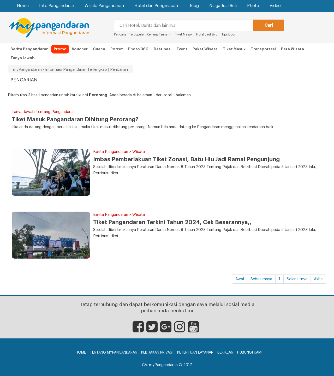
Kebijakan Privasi (157, 352)
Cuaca (99, 49)
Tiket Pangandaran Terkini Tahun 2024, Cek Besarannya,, (172, 222)
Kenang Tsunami (159, 34)
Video (275, 6)
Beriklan (225, 352)
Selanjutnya (297, 279)
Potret (116, 49)
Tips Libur (228, 34)
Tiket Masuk (184, 34)
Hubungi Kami (249, 352)
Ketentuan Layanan (195, 352)
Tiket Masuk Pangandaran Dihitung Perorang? (75, 119)
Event (182, 49)
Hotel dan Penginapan (157, 5)
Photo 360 (138, 49)
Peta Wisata (292, 49)
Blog (194, 6)
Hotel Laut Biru (207, 34)
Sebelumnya (261, 279)
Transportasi (263, 49)
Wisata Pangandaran (104, 6)
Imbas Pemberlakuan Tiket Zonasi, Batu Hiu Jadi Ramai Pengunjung (186, 159)
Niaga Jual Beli (223, 6)
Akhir (318, 279)
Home (23, 6)
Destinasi (162, 49)
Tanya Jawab (22, 58)
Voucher (80, 49)
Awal (239, 279)
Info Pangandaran (56, 6)
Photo (253, 6)
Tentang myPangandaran (113, 352)
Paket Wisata (205, 49)
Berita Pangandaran (29, 49)
